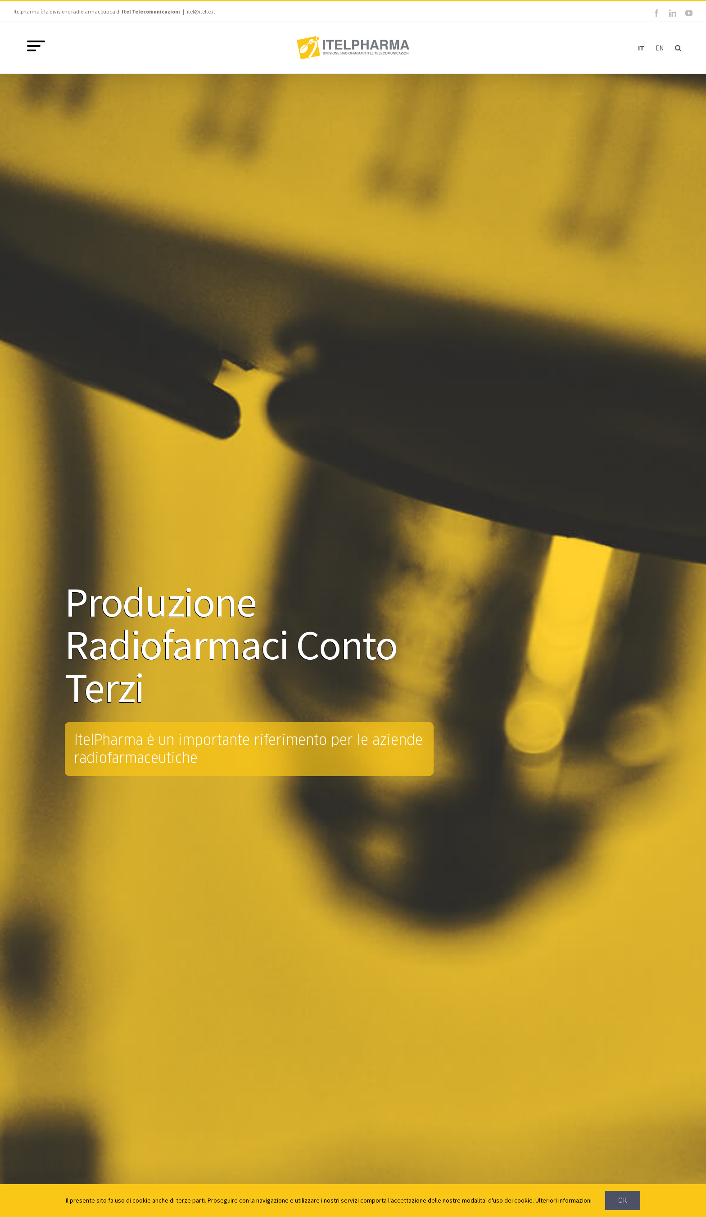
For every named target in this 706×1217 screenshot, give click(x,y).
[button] (678, 47)
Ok (622, 1200)
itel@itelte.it (201, 11)
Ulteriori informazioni (563, 1200)
